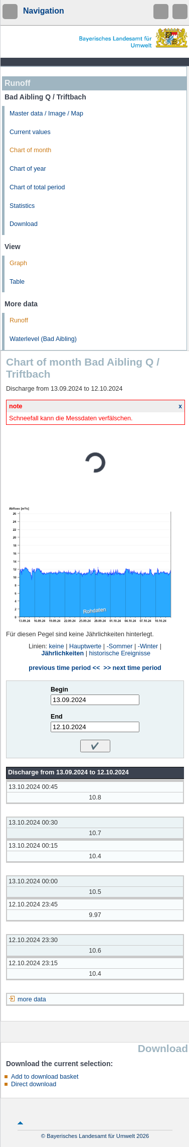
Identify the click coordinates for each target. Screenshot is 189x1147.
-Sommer (120, 646)
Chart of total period (37, 187)
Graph (18, 263)
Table (17, 281)
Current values (30, 132)
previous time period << (64, 667)
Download (24, 223)
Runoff (19, 320)
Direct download (33, 1084)
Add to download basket (44, 1076)
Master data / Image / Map (46, 113)
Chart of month (30, 150)
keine (56, 646)
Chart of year (28, 168)
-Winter (148, 646)
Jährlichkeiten (63, 653)
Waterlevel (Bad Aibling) (43, 338)
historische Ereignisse (119, 653)
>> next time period (132, 667)
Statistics (22, 205)
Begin (59, 689)
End (57, 716)
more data (32, 999)
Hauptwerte (85, 646)
